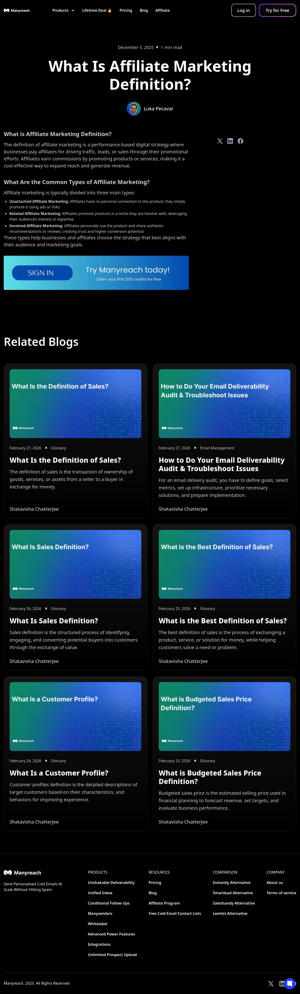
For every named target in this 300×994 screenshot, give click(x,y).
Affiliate (162, 10)
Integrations (99, 944)
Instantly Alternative (232, 882)
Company (275, 872)
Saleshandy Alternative (234, 903)
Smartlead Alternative (233, 892)
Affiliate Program (164, 903)
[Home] (33, 872)
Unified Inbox (100, 892)
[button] (63, 10)
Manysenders (100, 913)
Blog (144, 10)
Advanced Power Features (111, 934)
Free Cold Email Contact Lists (175, 913)
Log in (243, 10)
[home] (17, 10)
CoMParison (225, 872)
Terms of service (281, 892)
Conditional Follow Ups (109, 903)
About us (274, 882)
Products (97, 872)
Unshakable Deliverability (111, 882)
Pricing (126, 10)
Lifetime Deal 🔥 (97, 10)
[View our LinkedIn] (282, 983)
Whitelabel (98, 923)
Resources (159, 872)
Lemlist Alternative (230, 913)
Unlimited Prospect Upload (112, 954)
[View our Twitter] (271, 983)
